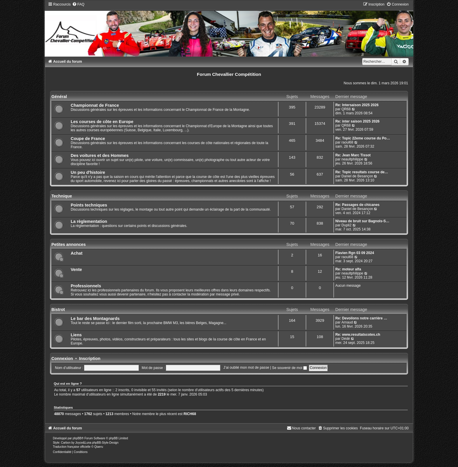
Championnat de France (95, 105)
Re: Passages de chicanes (357, 205)
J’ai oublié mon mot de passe (246, 368)
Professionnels (86, 286)
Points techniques (89, 205)
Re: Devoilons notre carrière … (361, 318)
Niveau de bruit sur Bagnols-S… (362, 221)
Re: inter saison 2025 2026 (357, 121)
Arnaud (347, 322)
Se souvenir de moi (289, 368)
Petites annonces (68, 244)
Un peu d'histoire (88, 172)
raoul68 (347, 142)
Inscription (89, 358)
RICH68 (189, 414)
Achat (76, 253)
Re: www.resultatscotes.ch (357, 335)
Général (59, 96)
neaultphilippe (352, 159)
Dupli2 (346, 225)
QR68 (346, 109)
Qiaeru (98, 446)
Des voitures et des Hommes (100, 155)
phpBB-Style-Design (105, 442)
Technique (61, 196)
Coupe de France (88, 138)
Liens (76, 335)
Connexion (62, 358)
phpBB (77, 438)
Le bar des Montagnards (95, 318)
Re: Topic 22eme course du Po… (362, 138)
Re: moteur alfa (348, 269)
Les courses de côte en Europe (102, 121)
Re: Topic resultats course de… (361, 172)
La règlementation (89, 221)
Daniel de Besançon (357, 176)
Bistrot (58, 309)
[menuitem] (78, 4)
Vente (76, 269)
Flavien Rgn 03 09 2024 (354, 253)
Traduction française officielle (72, 446)
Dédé (345, 339)
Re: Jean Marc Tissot (353, 155)
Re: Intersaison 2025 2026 (357, 105)
